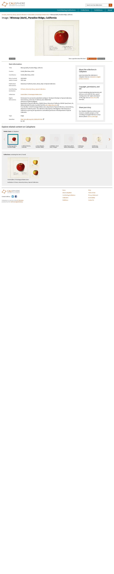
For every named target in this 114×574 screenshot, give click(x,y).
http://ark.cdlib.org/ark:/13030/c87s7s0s (31, 119)
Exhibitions (98, 10)
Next (109, 139)
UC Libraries (20, 200)
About (110, 10)
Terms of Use (91, 192)
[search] (110, 5)
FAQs (89, 190)
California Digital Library (16, 202)
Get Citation (12, 58)
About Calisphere (67, 192)
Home (64, 190)
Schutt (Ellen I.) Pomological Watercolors (38, 15)
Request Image (101, 58)
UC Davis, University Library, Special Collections (14, 15)
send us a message (92, 116)
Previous (4, 139)
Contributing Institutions (66, 10)
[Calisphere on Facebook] (16, 196)
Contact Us (91, 200)
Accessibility (91, 197)
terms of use (93, 98)
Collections (85, 10)
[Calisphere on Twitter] (13, 196)
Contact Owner (91, 58)
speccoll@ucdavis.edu (51, 105)
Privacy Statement (93, 195)
